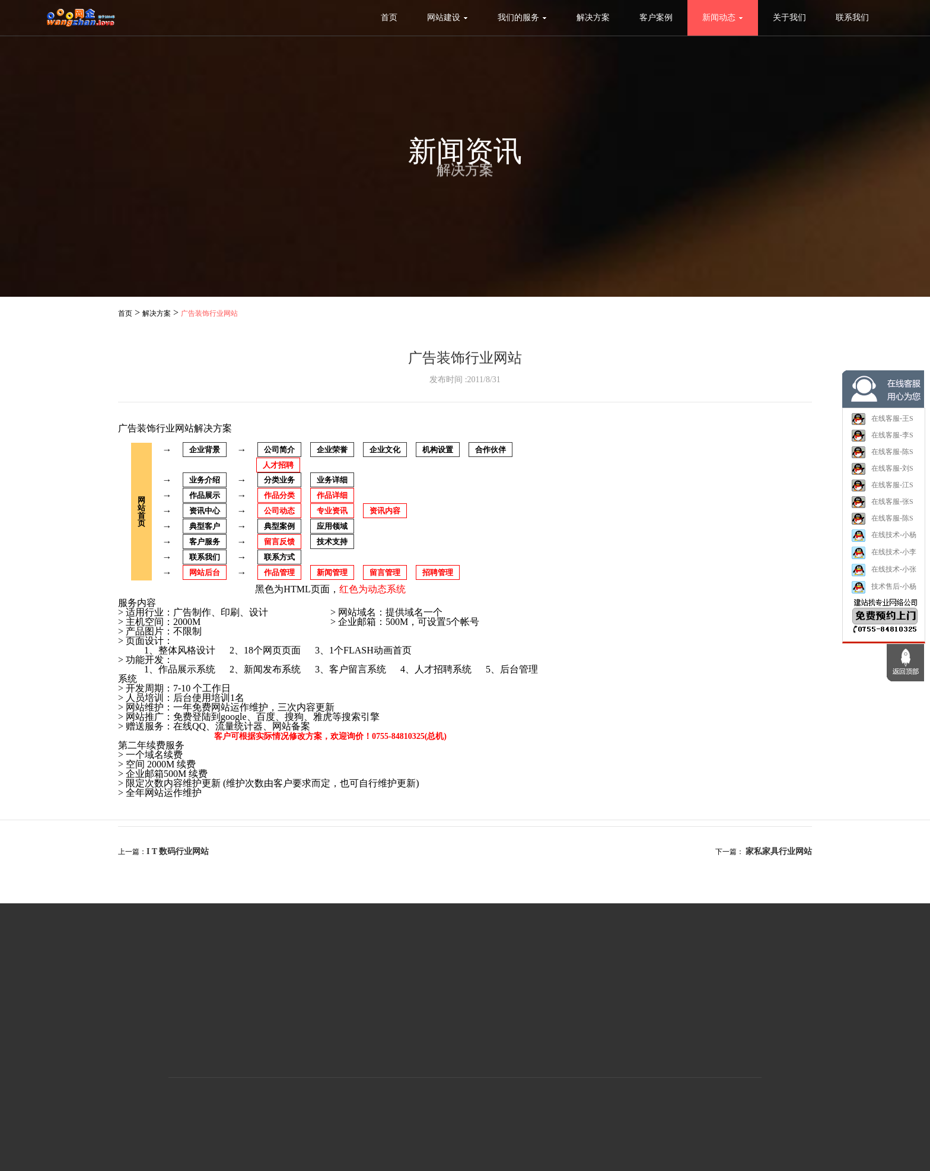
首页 (389, 17)
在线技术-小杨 (883, 540)
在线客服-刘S (882, 473)
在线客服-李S (882, 440)
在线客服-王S (882, 423)
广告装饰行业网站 (209, 313)
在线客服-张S (882, 506)
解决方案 (593, 17)
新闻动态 (722, 17)
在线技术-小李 (883, 557)
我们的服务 (522, 17)
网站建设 (447, 17)
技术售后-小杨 (883, 591)
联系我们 (852, 17)
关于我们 (789, 17)
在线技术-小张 (883, 574)
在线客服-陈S (882, 456)
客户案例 (656, 17)
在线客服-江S (882, 490)
